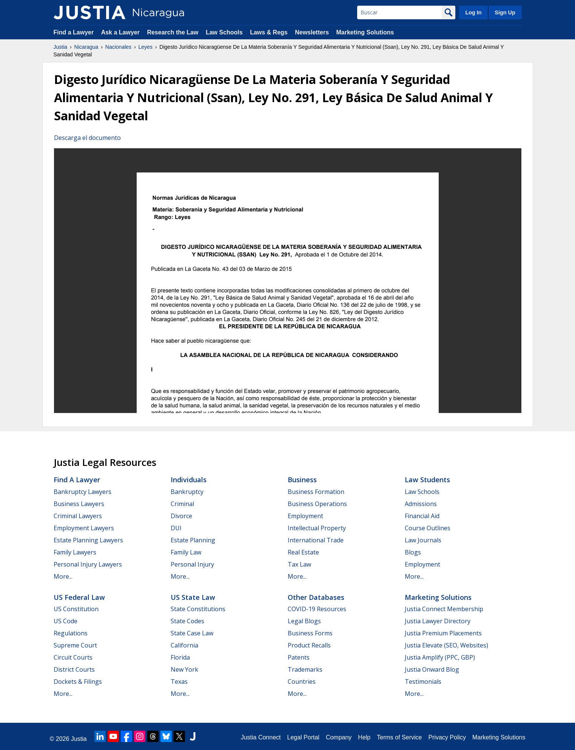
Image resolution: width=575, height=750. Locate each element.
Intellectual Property (317, 528)
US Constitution (76, 609)
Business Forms (310, 633)
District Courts (74, 669)
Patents (299, 657)
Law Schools (224, 32)
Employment (305, 516)
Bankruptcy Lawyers (82, 492)
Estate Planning (193, 540)
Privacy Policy (447, 737)
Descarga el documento (87, 138)
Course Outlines (427, 528)
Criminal (182, 504)
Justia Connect (261, 737)
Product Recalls (309, 645)
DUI (176, 528)
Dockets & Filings (78, 681)
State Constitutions (198, 609)
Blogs (413, 552)
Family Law (186, 552)
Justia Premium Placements (443, 633)
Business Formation (316, 492)
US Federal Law (79, 597)
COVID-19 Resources (317, 609)
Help (364, 737)
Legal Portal (303, 737)
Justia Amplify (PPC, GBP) (440, 657)
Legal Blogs (304, 621)
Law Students (427, 479)
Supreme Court (75, 645)
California (184, 645)
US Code (65, 621)
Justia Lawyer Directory (437, 621)
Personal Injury (192, 564)
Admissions (421, 504)
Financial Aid (422, 516)
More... (63, 576)
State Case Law (192, 633)
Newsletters (312, 32)
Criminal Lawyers (78, 516)
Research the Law (172, 32)
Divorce (181, 516)
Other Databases (316, 597)
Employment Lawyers (84, 528)
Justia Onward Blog (432, 669)
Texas (179, 681)
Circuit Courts (73, 657)
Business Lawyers (79, 504)
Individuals (189, 479)
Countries (302, 681)
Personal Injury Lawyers (88, 564)
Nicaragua (86, 47)
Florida (180, 657)
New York (184, 669)
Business (302, 479)
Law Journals (423, 540)
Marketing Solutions (365, 32)
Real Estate (303, 552)
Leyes (146, 47)
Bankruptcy (187, 492)
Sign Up (505, 12)
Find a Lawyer (74, 32)
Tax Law (299, 564)
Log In (473, 12)
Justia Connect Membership (444, 609)
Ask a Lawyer (121, 32)
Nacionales (118, 47)
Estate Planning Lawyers (88, 540)
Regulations (71, 633)
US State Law (193, 597)
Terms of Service (399, 737)
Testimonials (423, 681)
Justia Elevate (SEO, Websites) (446, 645)
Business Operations (317, 504)
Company (338, 737)
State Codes (187, 621)
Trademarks (305, 669)
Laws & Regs (269, 32)
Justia (61, 47)
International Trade (316, 540)
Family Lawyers (75, 552)
